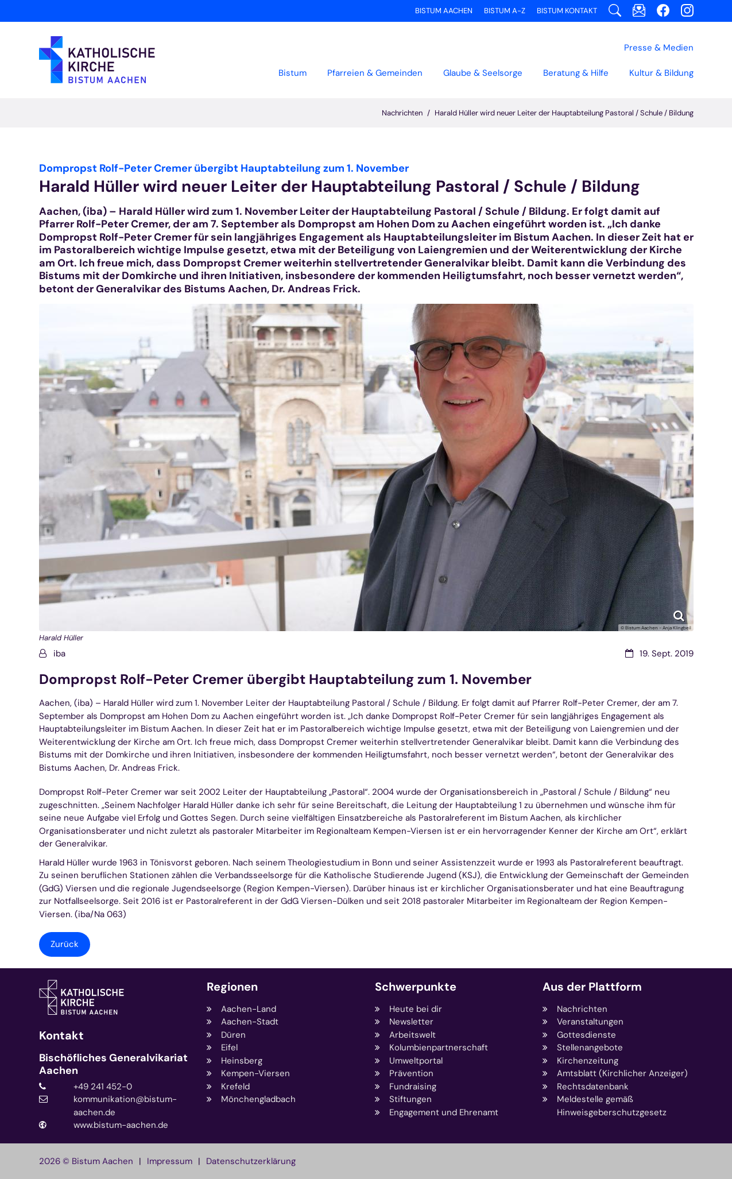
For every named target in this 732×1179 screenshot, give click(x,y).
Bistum (292, 73)
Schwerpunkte (415, 987)
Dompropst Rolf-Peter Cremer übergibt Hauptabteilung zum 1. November (285, 679)
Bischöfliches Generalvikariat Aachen (113, 1064)
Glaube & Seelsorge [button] (482, 73)
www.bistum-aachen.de (120, 1125)
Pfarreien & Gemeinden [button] (375, 73)
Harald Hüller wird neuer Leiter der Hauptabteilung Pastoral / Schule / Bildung (564, 113)
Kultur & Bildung (661, 73)
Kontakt (61, 1036)
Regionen (232, 987)
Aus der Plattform (592, 987)
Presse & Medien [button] (659, 47)
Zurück (65, 944)
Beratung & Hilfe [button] (576, 73)
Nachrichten (402, 113)
